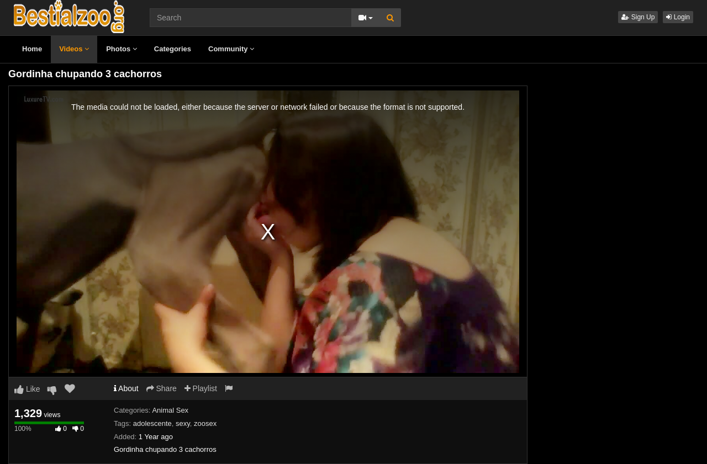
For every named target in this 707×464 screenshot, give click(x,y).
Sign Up (638, 17)
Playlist (200, 388)
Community (231, 49)
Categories (172, 49)
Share (161, 388)
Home (32, 49)
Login (678, 17)
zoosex (205, 423)
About (126, 388)
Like (27, 389)
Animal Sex (170, 410)
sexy (183, 423)
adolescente (152, 423)
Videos (74, 49)
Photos (121, 49)
